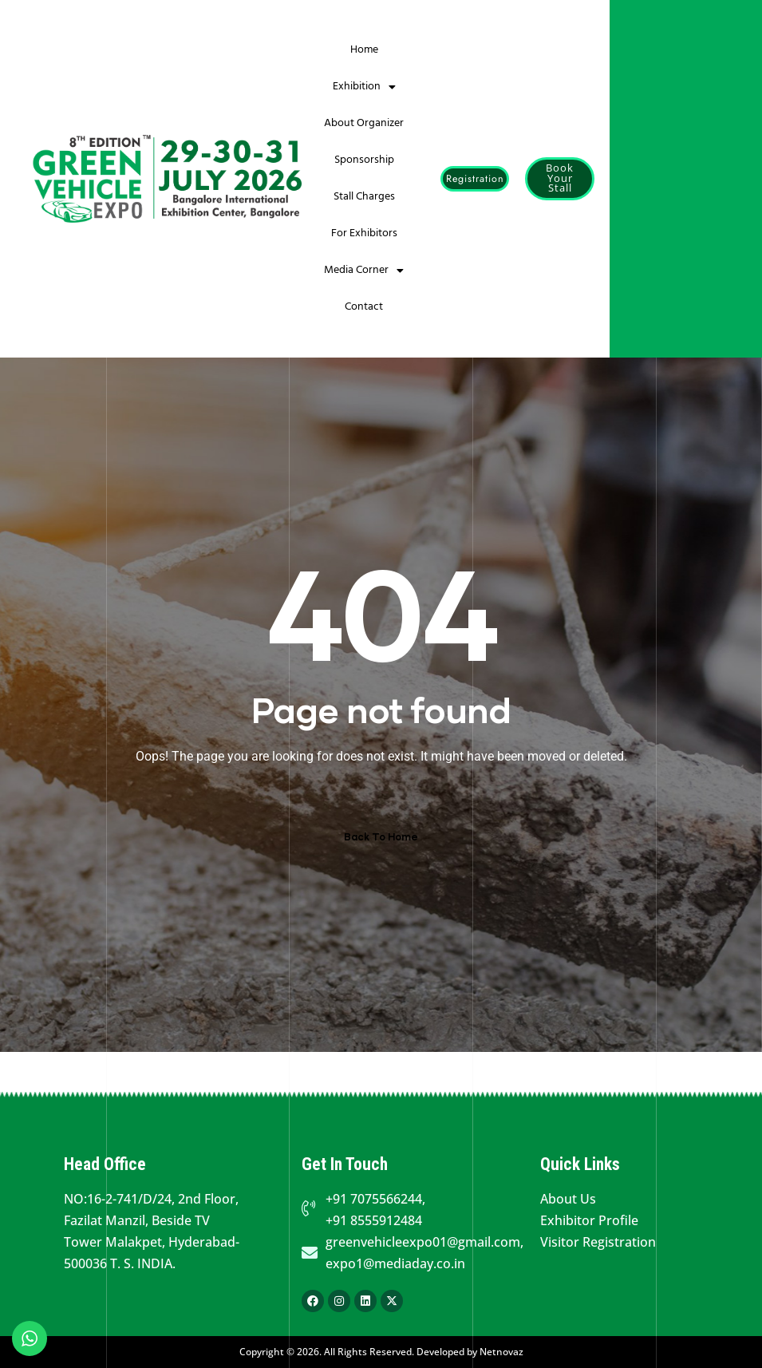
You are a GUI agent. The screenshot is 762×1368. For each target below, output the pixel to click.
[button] (474, 179)
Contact (364, 307)
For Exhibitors (364, 233)
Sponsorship (364, 160)
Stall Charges (364, 197)
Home (364, 50)
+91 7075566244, (375, 1199)
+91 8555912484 (374, 1220)
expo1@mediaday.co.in (395, 1263)
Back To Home (381, 837)
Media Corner (364, 270)
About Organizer (364, 123)
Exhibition (364, 87)
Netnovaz (501, 1351)
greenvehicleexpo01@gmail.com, (424, 1242)
